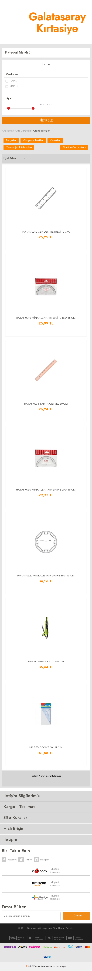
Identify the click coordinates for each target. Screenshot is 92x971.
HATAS (11, 81)
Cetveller (55, 140)
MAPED (11, 86)
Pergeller (11, 140)
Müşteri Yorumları (55, 870)
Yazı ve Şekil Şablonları (19, 147)
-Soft (29, 967)
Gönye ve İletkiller (33, 140)
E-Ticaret (36, 967)
